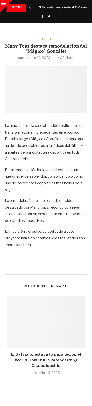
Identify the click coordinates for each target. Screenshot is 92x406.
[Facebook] (42, 16)
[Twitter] (48, 16)
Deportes (46, 39)
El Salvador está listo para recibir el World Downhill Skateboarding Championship (46, 360)
